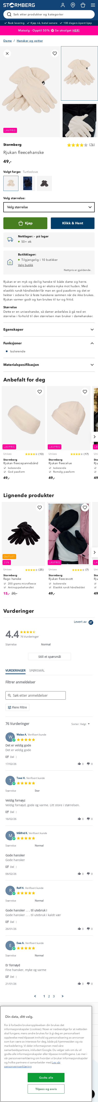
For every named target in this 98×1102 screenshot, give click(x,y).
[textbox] (92, 725)
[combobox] (81, 724)
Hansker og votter (30, 41)
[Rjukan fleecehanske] (10, 183)
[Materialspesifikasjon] (49, 364)
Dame (7, 41)
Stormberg (12, 145)
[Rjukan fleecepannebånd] (23, 435)
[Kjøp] (25, 223)
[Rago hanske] (23, 551)
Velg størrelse (50, 207)
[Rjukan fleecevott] (68, 551)
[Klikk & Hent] (73, 223)
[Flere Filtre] (17, 707)
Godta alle (46, 1077)
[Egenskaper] (49, 329)
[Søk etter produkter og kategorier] (49, 14)
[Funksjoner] (49, 343)
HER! (76, 30)
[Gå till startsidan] (19, 5)
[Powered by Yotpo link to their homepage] (84, 623)
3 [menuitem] (54, 996)
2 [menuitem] (49, 996)
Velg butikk (25, 265)
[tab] (49, 656)
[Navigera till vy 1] (79, 73)
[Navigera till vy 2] (79, 129)
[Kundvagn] (83, 5)
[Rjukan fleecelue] (68, 435)
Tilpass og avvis (46, 1089)
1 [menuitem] (44, 996)
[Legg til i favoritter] (55, 53)
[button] (11, 757)
